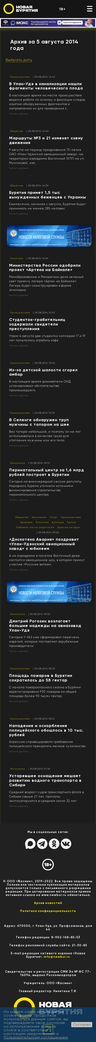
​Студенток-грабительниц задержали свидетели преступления (37, 324)
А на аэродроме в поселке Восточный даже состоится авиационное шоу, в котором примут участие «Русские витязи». (47, 560)
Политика (16, 258)
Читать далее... (19, 113)
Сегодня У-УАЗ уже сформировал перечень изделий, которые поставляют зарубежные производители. (44, 641)
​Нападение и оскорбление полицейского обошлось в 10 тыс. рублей (46, 730)
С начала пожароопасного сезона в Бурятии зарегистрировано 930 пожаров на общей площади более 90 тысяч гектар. (45, 692)
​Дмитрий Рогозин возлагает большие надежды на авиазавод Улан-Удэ (45, 626)
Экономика (17, 463)
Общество (16, 131)
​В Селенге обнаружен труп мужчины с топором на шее (39, 422)
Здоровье (26, 522)
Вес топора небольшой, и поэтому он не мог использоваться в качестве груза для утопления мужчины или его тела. (45, 436)
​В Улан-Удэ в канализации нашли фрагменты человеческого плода (46, 86)
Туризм (71, 522)
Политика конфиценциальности (48, 911)
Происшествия (20, 77)
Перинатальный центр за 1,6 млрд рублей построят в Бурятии (46, 472)
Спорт (54, 517)
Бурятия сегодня (68, 527)
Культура (58, 522)
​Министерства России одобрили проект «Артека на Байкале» (45, 267)
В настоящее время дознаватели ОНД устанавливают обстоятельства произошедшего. (40, 386)
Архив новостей (48, 903)
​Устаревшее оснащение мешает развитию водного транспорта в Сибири (45, 780)
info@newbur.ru (57, 956)
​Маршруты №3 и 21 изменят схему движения (46, 140)
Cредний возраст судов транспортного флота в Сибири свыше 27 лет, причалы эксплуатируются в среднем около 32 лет (46, 796)
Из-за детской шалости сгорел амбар (43, 372)
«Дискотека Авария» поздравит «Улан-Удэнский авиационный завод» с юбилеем (44, 544)
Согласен (82, 1024)
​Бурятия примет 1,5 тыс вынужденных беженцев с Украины (47, 195)
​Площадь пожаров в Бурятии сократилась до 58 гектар (40, 678)
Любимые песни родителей (35, 527)
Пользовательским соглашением (36, 1037)
